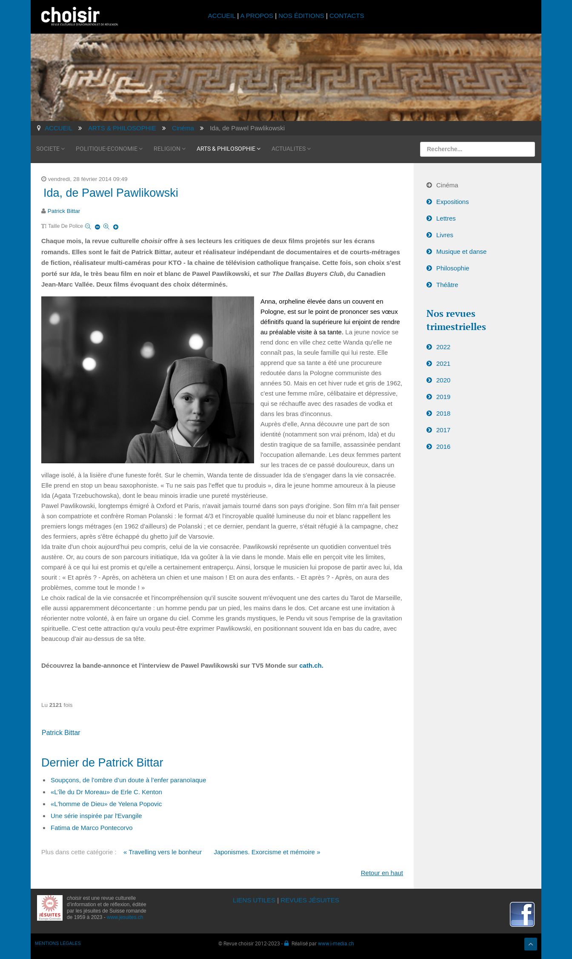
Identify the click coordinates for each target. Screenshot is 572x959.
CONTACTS (346, 15)
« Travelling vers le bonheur (162, 852)
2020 (443, 380)
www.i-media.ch (336, 943)
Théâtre (447, 284)
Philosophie (452, 268)
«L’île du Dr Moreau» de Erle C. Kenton (106, 791)
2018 (443, 413)
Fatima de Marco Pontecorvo (92, 827)
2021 (443, 363)
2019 (443, 396)
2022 (443, 346)
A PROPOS (256, 15)
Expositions (452, 201)
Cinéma (447, 185)
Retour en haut (382, 872)
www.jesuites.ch (125, 917)
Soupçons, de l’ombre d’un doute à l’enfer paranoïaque (128, 780)
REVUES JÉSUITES (309, 900)
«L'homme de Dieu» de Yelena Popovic (106, 803)
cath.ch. (311, 665)
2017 (443, 430)
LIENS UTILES (254, 900)
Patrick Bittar (64, 211)
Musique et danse (461, 251)
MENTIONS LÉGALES (58, 943)
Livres (444, 234)
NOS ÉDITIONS (301, 15)
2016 (443, 446)
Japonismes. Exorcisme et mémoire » (267, 852)
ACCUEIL (222, 15)
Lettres (446, 218)
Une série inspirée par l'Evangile (96, 815)
